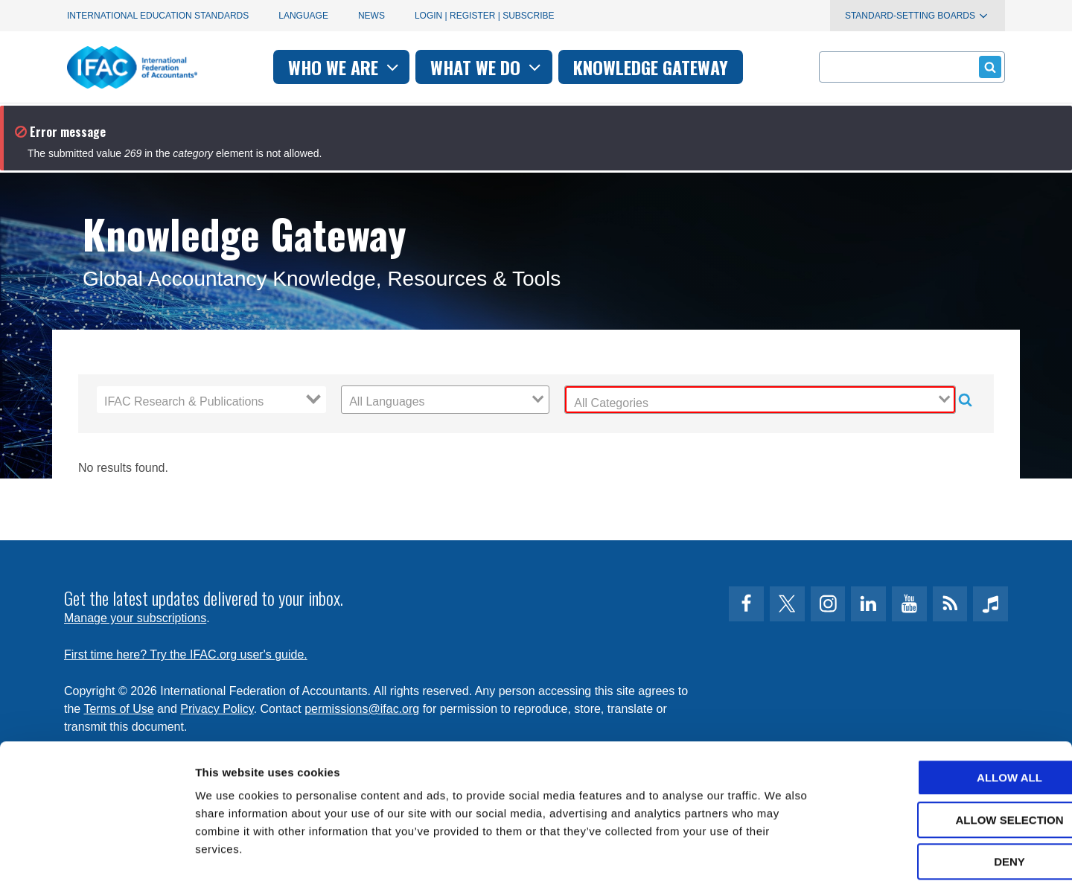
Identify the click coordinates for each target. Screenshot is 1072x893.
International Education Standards (158, 15)
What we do (487, 67)
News (371, 15)
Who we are (345, 67)
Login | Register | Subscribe (485, 15)
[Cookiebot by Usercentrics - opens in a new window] (96, 864)
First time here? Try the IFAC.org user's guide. (185, 654)
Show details (781, 863)
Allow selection (948, 757)
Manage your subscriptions (135, 618)
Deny (947, 799)
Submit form (987, 66)
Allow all (947, 714)
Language (303, 15)
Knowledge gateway (650, 67)
